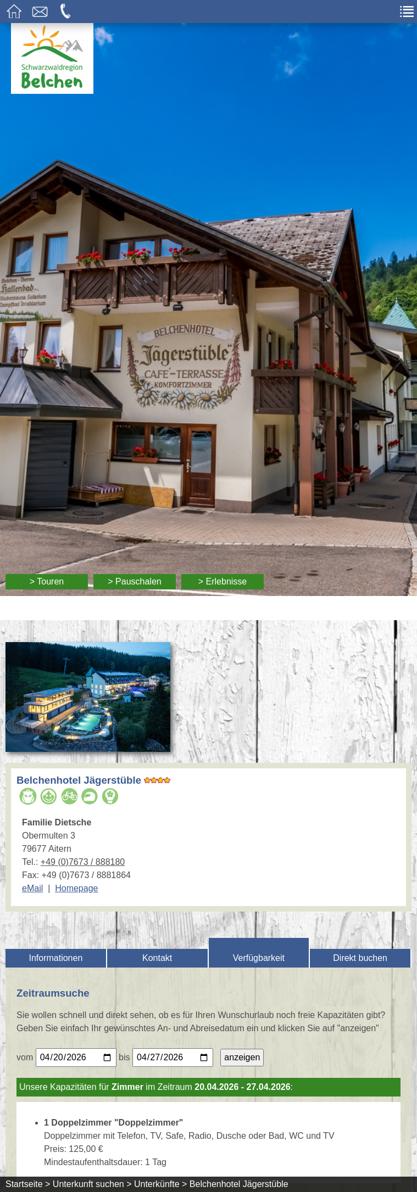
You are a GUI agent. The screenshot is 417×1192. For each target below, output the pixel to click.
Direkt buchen (360, 958)
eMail (32, 888)
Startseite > (27, 1184)
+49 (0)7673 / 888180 (83, 862)
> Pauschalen (134, 581)
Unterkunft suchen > (92, 1184)
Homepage (76, 888)
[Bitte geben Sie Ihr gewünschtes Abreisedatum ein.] (172, 1057)
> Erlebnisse (222, 581)
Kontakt (157, 958)
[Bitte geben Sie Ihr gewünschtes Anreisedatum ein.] (76, 1057)
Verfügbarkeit (259, 958)
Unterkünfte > (160, 1184)
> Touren (47, 581)
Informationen (55, 958)
